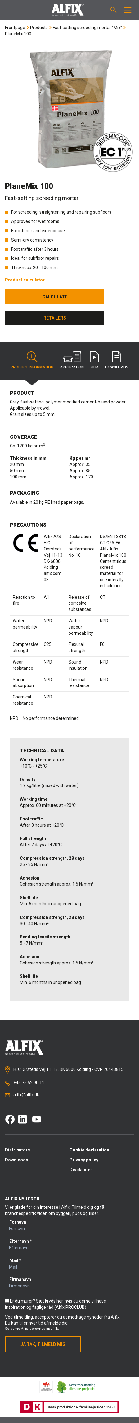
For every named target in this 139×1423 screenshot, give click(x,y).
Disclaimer (81, 1169)
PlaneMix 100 (18, 33)
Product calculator (25, 279)
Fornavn (17, 1222)
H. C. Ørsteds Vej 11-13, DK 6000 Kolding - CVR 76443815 (64, 1069)
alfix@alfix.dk (22, 1094)
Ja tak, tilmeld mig (42, 1344)
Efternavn (19, 1241)
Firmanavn (20, 1279)
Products (39, 27)
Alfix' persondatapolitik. (40, 1329)
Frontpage (15, 27)
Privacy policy (84, 1159)
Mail (13, 1260)
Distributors (17, 1149)
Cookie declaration (89, 1149)
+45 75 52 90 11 (24, 1083)
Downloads (16, 1159)
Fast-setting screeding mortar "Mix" (87, 27)
